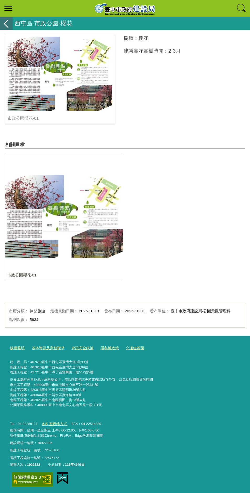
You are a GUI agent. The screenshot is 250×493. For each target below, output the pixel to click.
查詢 (241, 8)
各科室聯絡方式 (53, 423)
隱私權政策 (104, 348)
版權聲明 (17, 348)
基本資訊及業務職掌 (46, 348)
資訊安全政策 (78, 348)
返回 (6, 23)
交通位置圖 (127, 348)
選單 (8, 8)
